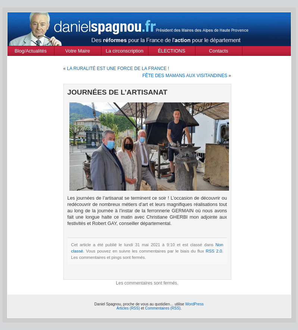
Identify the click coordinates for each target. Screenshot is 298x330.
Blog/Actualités (31, 51)
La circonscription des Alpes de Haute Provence (125, 51)
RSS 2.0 (214, 251)
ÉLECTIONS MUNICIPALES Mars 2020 (171, 51)
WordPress (194, 304)
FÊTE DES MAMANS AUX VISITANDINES (185, 75)
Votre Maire (77, 51)
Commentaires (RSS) (163, 308)
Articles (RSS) (128, 308)
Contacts (218, 51)
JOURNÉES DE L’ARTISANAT (117, 92)
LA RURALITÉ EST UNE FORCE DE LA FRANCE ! (118, 68)
